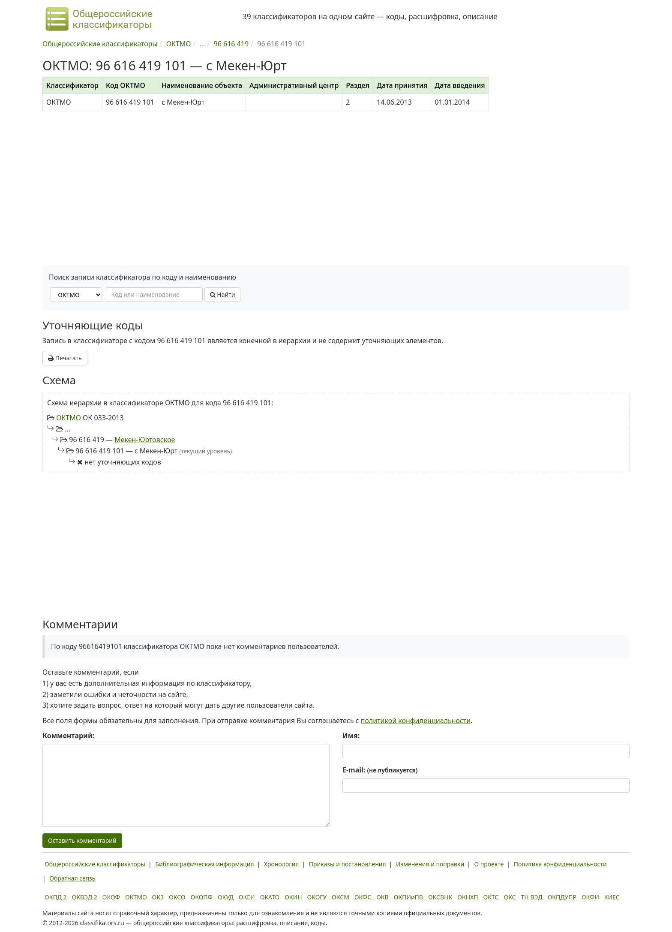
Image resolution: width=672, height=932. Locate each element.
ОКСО (177, 897)
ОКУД (226, 897)
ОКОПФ (202, 897)
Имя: (351, 735)
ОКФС (362, 897)
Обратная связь (72, 878)
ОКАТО (270, 897)
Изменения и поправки (430, 864)
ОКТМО (68, 417)
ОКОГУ (317, 897)
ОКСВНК (440, 897)
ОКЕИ (247, 897)
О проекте (489, 864)
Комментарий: (68, 735)
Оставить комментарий (82, 840)
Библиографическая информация (204, 864)
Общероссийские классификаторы (95, 864)
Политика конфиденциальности (560, 864)
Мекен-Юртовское (144, 439)
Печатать (65, 358)
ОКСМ (340, 897)
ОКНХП (467, 897)
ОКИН (293, 897)
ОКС (510, 897)
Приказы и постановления (347, 864)
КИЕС (612, 897)
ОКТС (491, 897)
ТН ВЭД (532, 897)
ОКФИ (590, 897)
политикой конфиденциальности (416, 720)
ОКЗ (158, 897)
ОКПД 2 (56, 897)
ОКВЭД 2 (84, 897)
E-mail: (379, 770)
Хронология (281, 864)
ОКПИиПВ (408, 897)
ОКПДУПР (562, 897)
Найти (222, 294)
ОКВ (382, 897)
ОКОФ (111, 897)
